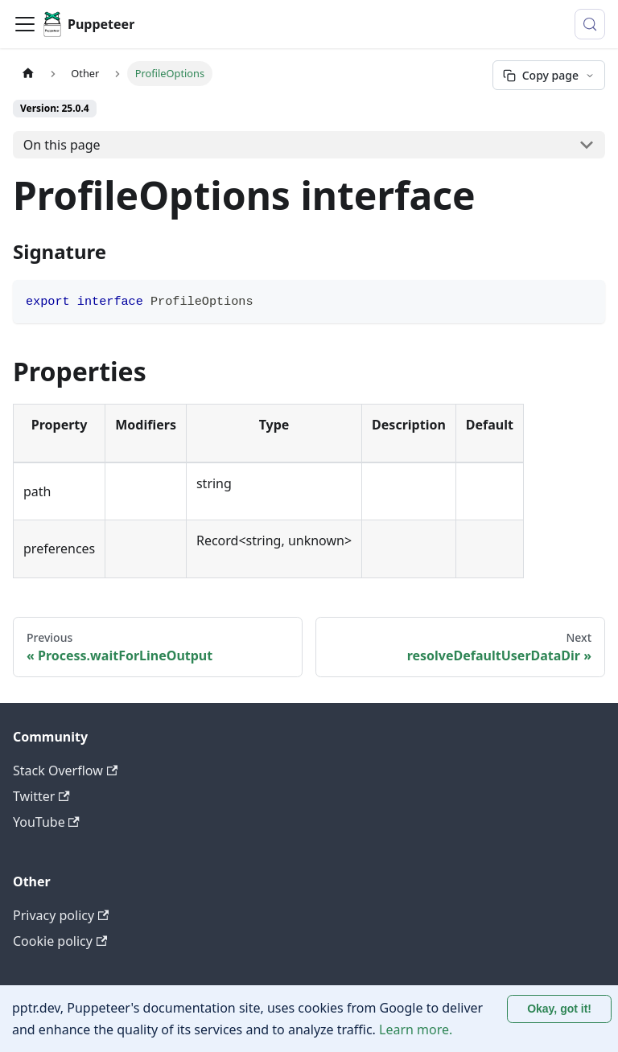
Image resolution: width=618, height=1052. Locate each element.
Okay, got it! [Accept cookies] (559, 1008)
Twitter (41, 796)
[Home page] (28, 73)
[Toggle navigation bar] (25, 24)
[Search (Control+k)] (590, 24)
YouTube (46, 822)
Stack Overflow (65, 770)
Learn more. (415, 1029)
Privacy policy (61, 915)
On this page (62, 145)
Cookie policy (60, 941)
